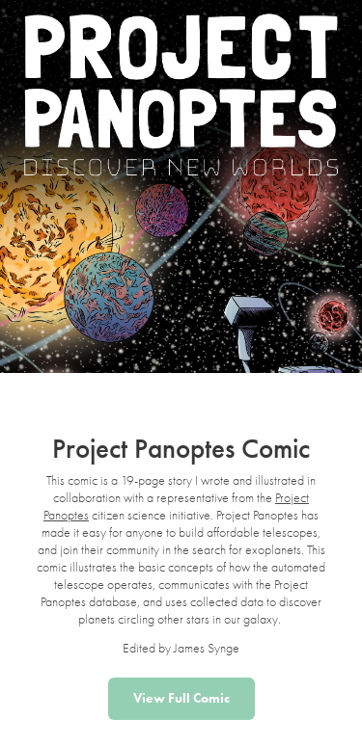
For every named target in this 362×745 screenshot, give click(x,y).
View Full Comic (181, 698)
